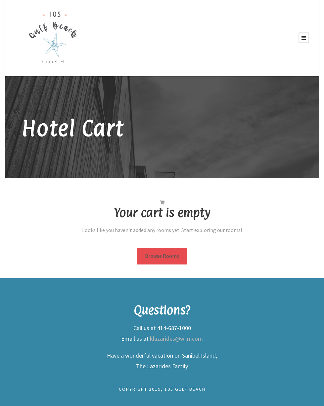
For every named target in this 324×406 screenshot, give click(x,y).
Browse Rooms (162, 256)
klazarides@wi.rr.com (176, 338)
